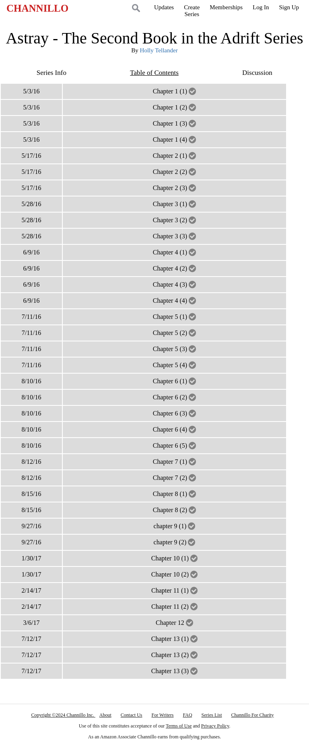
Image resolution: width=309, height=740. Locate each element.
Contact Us (131, 715)
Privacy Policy (215, 726)
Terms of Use (179, 726)
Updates (164, 7)
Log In (261, 7)
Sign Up (289, 7)
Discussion (257, 72)
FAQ (187, 715)
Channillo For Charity (252, 715)
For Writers (163, 715)
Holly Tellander (159, 50)
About (105, 715)
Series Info (51, 72)
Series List (212, 715)
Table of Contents (154, 72)
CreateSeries (192, 10)
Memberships (226, 7)
